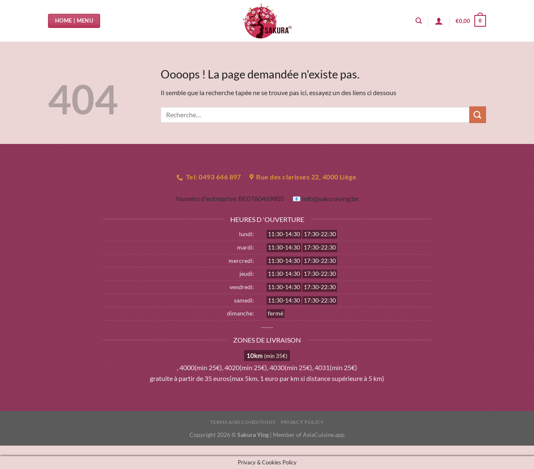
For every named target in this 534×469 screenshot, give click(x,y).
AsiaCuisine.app (324, 434)
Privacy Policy (302, 422)
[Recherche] (419, 21)
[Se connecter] (439, 21)
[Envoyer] (477, 114)
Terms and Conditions (242, 422)
